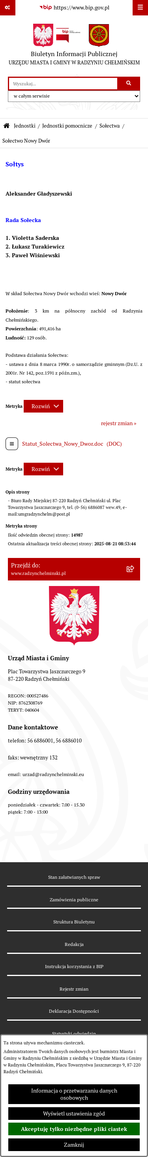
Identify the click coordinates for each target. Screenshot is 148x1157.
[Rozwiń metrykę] (43, 406)
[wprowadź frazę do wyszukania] (63, 83)
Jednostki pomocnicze (67, 125)
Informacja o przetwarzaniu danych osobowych (74, 1094)
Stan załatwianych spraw (74, 877)
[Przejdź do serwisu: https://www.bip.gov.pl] (74, 8)
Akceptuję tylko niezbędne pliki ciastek (74, 1129)
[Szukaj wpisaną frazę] (129, 83)
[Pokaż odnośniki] (7, 7)
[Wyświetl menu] (140, 7)
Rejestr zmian (74, 989)
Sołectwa (109, 125)
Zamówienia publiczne (74, 900)
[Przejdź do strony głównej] (74, 46)
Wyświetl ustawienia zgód (74, 1113)
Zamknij (74, 1144)
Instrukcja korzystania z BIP (74, 966)
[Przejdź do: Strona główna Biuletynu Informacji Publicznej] (6, 126)
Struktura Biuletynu (74, 922)
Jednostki (25, 125)
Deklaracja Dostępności (74, 1011)
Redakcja (74, 944)
